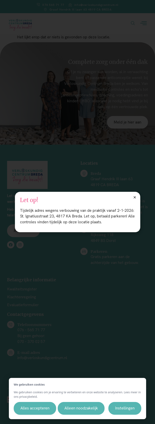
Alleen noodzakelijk (81, 408)
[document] (77, 212)
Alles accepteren (34, 408)
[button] (134, 197)
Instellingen (125, 408)
